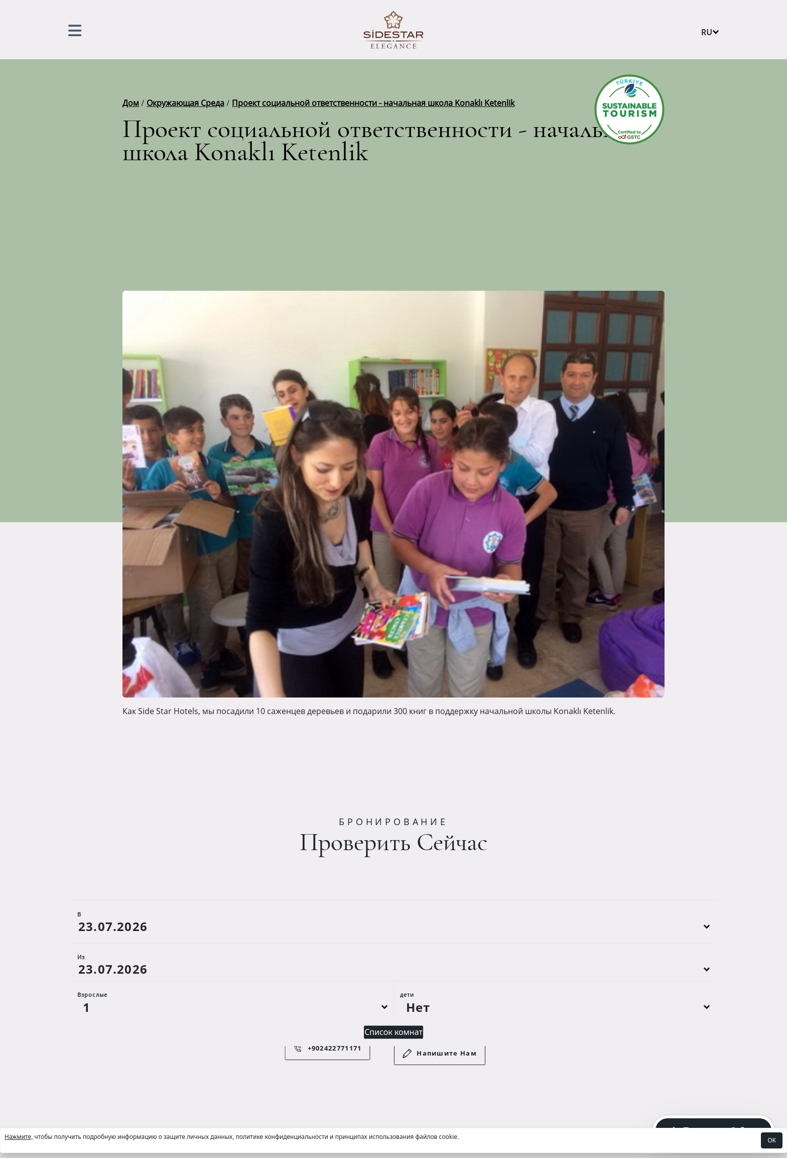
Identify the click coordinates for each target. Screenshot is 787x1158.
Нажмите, (19, 1136)
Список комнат (393, 1057)
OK (771, 1140)
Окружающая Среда (185, 102)
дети (407, 1019)
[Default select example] (232, 1032)
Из (81, 982)
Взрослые (92, 1019)
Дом (130, 102)
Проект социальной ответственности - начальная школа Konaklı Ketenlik (373, 102)
